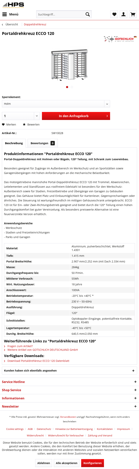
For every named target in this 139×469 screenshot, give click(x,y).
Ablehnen (43, 463)
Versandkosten (68, 416)
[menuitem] (10, 14)
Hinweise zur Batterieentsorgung (74, 429)
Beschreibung (14, 143)
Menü (10, 13)
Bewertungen (43, 143)
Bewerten (31, 124)
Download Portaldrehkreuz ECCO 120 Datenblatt (36, 361)
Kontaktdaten (105, 429)
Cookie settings (15, 429)
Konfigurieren (92, 463)
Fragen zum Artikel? (18, 346)
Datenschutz (44, 429)
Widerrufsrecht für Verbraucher (66, 435)
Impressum (123, 429)
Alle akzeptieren (66, 463)
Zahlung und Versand (100, 435)
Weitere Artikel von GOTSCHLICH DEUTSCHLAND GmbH (41, 350)
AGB (30, 429)
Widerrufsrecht (35, 435)
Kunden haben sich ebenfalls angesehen (30, 370)
